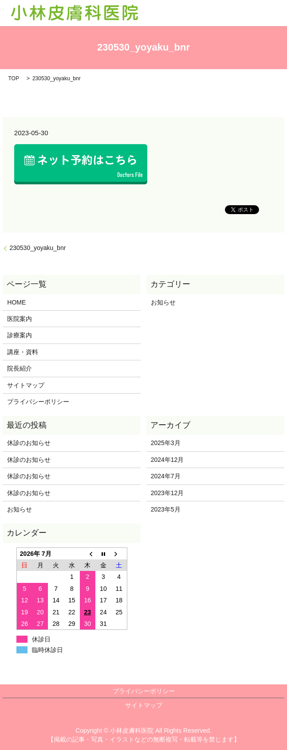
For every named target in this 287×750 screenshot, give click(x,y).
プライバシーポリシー (38, 401)
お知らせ (163, 302)
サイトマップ (25, 385)
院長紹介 (19, 368)
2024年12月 (167, 459)
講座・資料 (22, 351)
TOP (13, 78)
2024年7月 (166, 476)
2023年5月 (166, 509)
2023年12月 (167, 492)
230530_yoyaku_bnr (37, 247)
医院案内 (19, 318)
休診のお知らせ (29, 442)
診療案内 (19, 335)
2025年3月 (166, 442)
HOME (16, 302)
